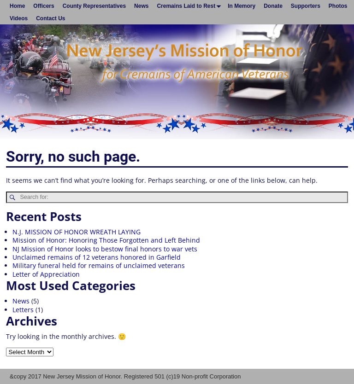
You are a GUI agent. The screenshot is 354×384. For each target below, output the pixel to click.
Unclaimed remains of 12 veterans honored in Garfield (96, 257)
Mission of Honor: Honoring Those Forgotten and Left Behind (106, 240)
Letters (23, 309)
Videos (19, 18)
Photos (338, 6)
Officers (43, 6)
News (141, 6)
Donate (273, 6)
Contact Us (50, 18)
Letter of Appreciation (46, 274)
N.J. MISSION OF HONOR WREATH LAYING (76, 231)
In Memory (241, 6)
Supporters (305, 6)
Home (17, 6)
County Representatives (94, 6)
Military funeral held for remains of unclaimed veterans (98, 265)
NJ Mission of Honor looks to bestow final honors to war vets (104, 248)
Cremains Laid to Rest (190, 6)
